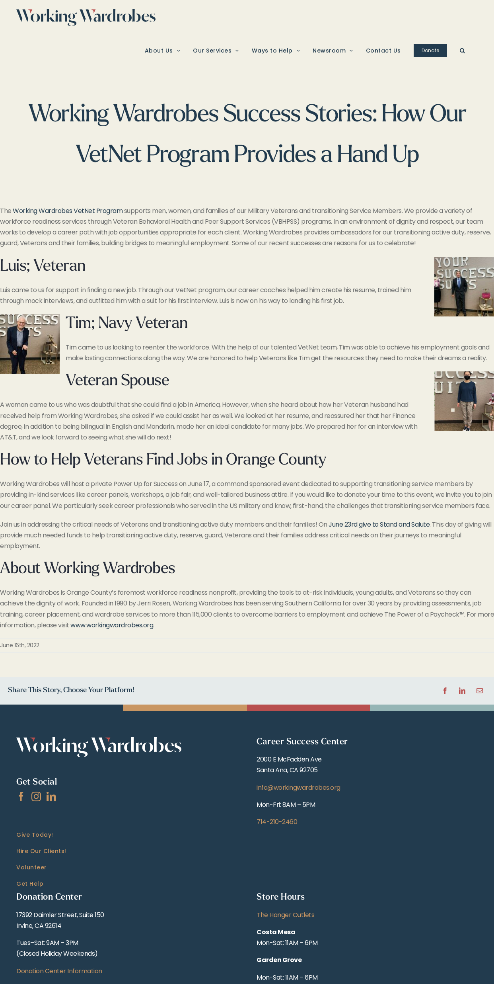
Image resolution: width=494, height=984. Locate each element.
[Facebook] (21, 796)
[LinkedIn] (51, 796)
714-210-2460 (277, 821)
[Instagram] (36, 796)
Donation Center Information (59, 971)
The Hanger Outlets (285, 915)
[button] (462, 50)
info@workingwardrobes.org (298, 787)
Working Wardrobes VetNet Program (68, 210)
